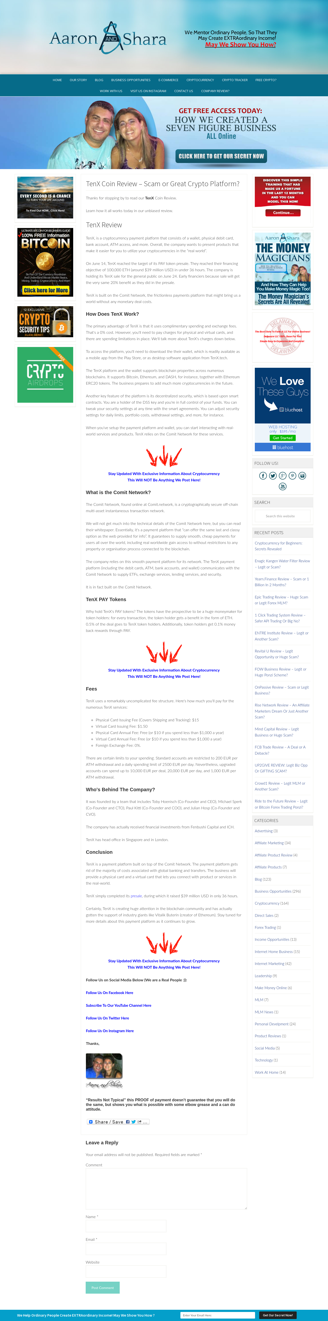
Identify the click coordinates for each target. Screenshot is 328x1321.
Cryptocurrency (267, 883)
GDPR (166, 1298)
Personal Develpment (272, 1003)
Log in (212, 1305)
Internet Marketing (269, 943)
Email (91, 1219)
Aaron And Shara (164, 21)
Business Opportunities (273, 870)
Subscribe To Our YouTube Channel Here (121, 984)
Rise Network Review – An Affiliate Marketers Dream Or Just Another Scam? (282, 690)
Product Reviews (268, 1015)
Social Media (265, 1027)
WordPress (199, 1305)
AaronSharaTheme (149, 1305)
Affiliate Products (268, 847)
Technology (264, 1040)
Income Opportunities (272, 919)
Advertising (264, 810)
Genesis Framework (177, 1305)
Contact (273, 1298)
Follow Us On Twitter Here (109, 997)
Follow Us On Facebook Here (111, 972)
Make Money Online (271, 967)
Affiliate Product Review (274, 834)
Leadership (263, 955)
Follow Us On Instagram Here (111, 1010)
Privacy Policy (186, 1298)
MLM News (264, 991)
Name (92, 1196)
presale (137, 875)
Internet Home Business (274, 931)
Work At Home (267, 1052)
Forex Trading (265, 907)
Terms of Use (213, 1298)
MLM (259, 979)
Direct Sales (264, 895)
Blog (258, 858)
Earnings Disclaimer (245, 1298)
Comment (94, 1144)
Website (93, 1241)
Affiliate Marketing (269, 822)
